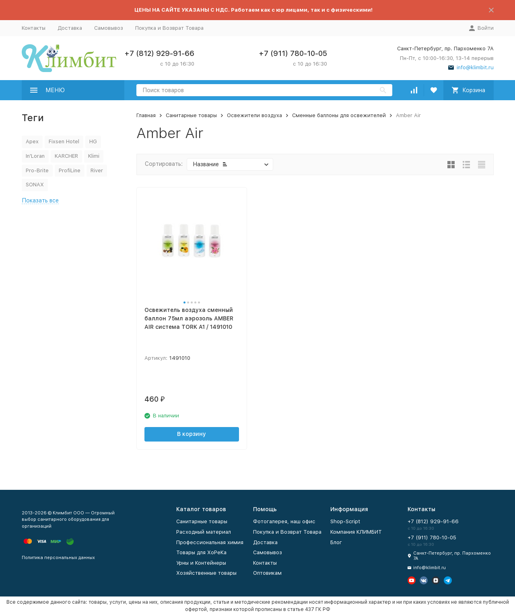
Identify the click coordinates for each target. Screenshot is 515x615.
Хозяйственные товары (206, 573)
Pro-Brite (37, 170)
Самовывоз (108, 28)
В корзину (191, 434)
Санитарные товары (191, 115)
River (97, 170)
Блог (336, 542)
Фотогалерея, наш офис (284, 521)
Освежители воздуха (254, 115)
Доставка (70, 28)
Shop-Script (345, 521)
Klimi (93, 156)
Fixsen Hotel (64, 141)
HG (93, 141)
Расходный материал (203, 532)
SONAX (35, 185)
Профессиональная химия (209, 542)
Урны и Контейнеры (201, 563)
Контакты (33, 28)
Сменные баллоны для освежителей (339, 115)
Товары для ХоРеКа (201, 552)
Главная (146, 115)
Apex (32, 141)
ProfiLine (69, 170)
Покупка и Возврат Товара (169, 28)
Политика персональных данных (58, 557)
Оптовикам (267, 573)
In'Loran (35, 156)
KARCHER (66, 156)
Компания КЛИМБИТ (356, 532)
